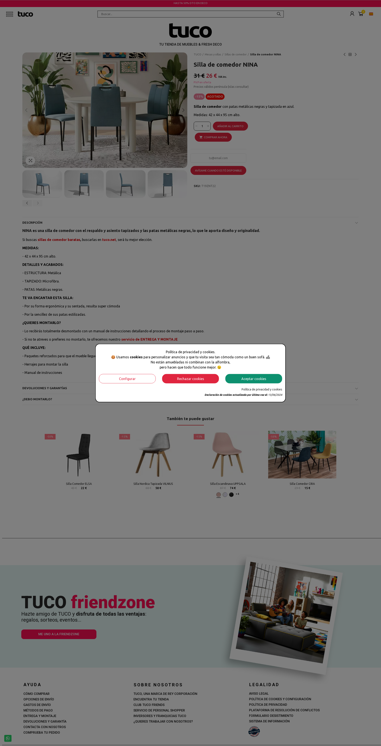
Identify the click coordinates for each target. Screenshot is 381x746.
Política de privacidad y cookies (262, 389)
